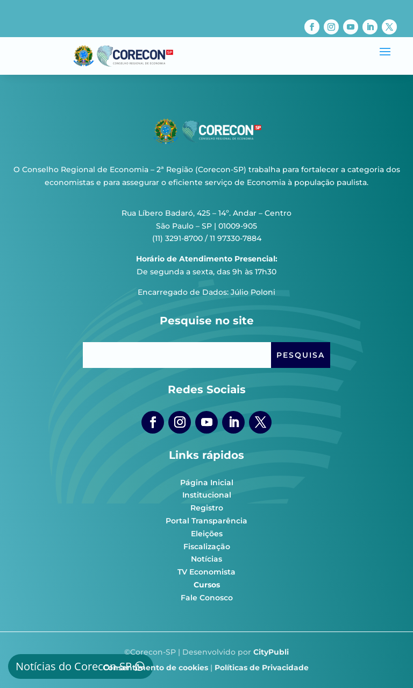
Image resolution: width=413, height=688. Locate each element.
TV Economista (206, 572)
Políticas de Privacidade (262, 667)
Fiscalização (206, 546)
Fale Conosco (207, 597)
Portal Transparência (206, 521)
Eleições (207, 533)
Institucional (206, 495)
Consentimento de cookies (155, 667)
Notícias (206, 559)
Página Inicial (206, 482)
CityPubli (271, 652)
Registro (206, 508)
